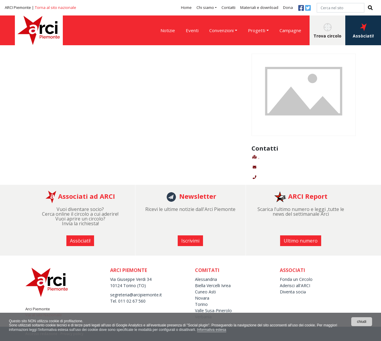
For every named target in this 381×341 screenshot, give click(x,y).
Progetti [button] (256, 30)
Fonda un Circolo (296, 279)
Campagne (290, 30)
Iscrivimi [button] (190, 240)
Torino (201, 304)
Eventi (192, 30)
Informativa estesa (211, 330)
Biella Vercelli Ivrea (213, 285)
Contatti (228, 7)
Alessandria (206, 279)
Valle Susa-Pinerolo (213, 310)
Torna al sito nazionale (55, 7)
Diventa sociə (293, 292)
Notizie (167, 30)
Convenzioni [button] (221, 30)
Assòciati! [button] (363, 31)
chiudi (361, 322)
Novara (202, 298)
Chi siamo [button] (205, 7)
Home (186, 7)
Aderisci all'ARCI (295, 285)
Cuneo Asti (205, 292)
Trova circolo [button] (327, 31)
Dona (288, 7)
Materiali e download (259, 7)
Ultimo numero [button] (301, 240)
